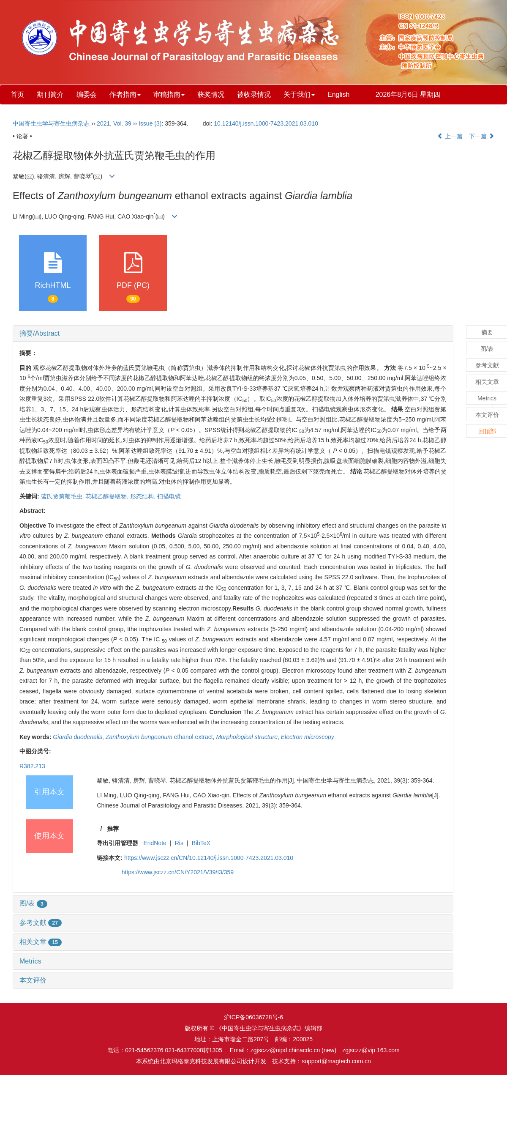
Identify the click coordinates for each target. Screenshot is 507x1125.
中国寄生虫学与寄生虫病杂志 (51, 123)
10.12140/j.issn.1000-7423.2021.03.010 (266, 123)
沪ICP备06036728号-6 (253, 1017)
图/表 (33, 903)
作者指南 (125, 94)
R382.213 (32, 766)
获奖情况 (210, 94)
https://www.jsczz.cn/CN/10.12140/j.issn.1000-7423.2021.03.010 (208, 857)
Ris (179, 843)
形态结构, (143, 496)
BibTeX (201, 843)
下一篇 (481, 136)
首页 (17, 94)
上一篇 (450, 136)
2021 (103, 123)
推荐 (113, 828)
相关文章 (40, 941)
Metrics (30, 961)
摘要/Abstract (39, 333)
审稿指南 (169, 94)
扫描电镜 (169, 496)
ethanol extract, (161, 737)
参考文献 (40, 922)
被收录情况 (254, 94)
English (338, 94)
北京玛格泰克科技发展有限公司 (201, 1061)
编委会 (86, 94)
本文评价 (32, 980)
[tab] (233, 334)
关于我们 (299, 94)
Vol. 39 (122, 123)
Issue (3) (150, 123)
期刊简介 (50, 94)
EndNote (154, 843)
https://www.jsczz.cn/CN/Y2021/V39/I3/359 (178, 872)
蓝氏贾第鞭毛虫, (63, 496)
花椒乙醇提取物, (107, 496)
